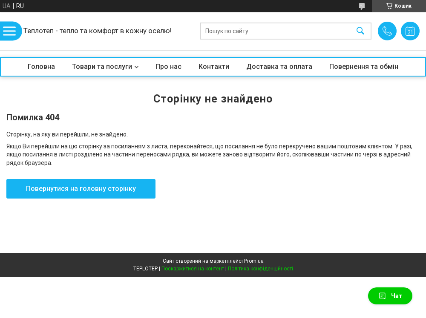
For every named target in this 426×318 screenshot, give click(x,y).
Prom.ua (254, 261)
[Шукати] (360, 31)
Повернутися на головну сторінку (81, 189)
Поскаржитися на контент (192, 269)
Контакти (214, 66)
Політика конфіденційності (260, 269)
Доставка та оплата (279, 66)
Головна (41, 66)
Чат (390, 296)
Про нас (168, 66)
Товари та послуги (102, 66)
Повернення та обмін (363, 66)
